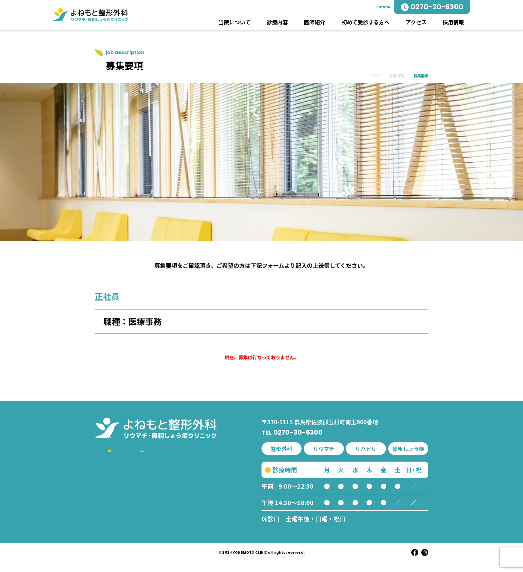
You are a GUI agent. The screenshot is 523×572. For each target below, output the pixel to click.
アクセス (415, 22)
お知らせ (188, 507)
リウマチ (124, 496)
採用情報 (452, 22)
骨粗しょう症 (129, 507)
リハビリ (124, 519)
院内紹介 (188, 484)
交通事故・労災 (132, 531)
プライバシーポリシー (209, 531)
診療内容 (277, 22)
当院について (235, 22)
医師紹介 (314, 22)
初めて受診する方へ (365, 22)
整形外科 (124, 484)
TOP (369, 80)
